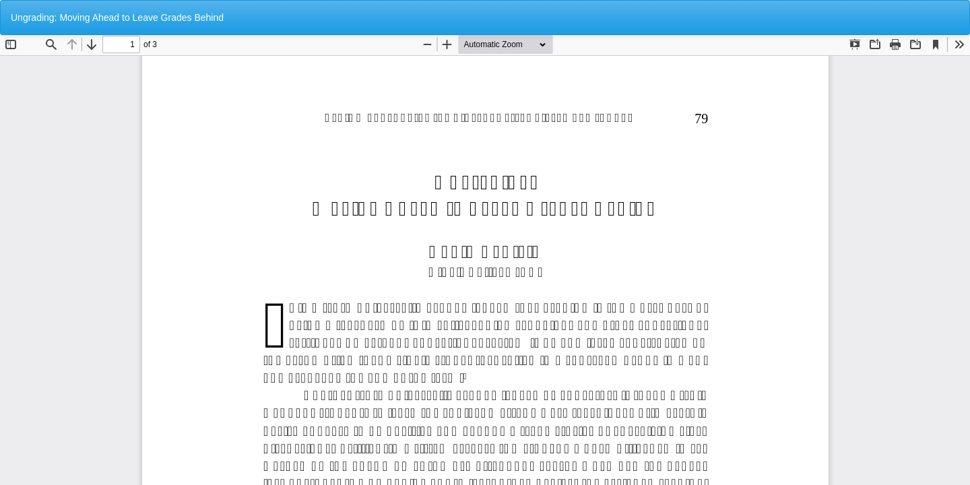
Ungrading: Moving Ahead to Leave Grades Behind (117, 17)
